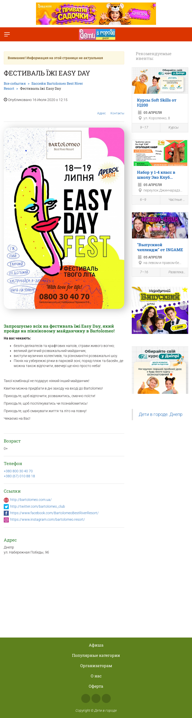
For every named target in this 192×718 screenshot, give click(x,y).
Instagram (96, 698)
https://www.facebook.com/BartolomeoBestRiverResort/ (54, 513)
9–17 (141, 128)
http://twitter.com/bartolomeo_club (37, 506)
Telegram (106, 698)
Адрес (101, 109)
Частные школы (174, 200)
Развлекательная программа (174, 272)
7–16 (141, 272)
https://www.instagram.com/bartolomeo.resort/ (47, 519)
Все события (15, 83)
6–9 (140, 200)
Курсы (170, 128)
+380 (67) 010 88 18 (19, 476)
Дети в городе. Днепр (160, 414)
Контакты (117, 109)
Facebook (85, 698)
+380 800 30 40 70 (18, 471)
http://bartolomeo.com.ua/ (31, 500)
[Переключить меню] (7, 34)
